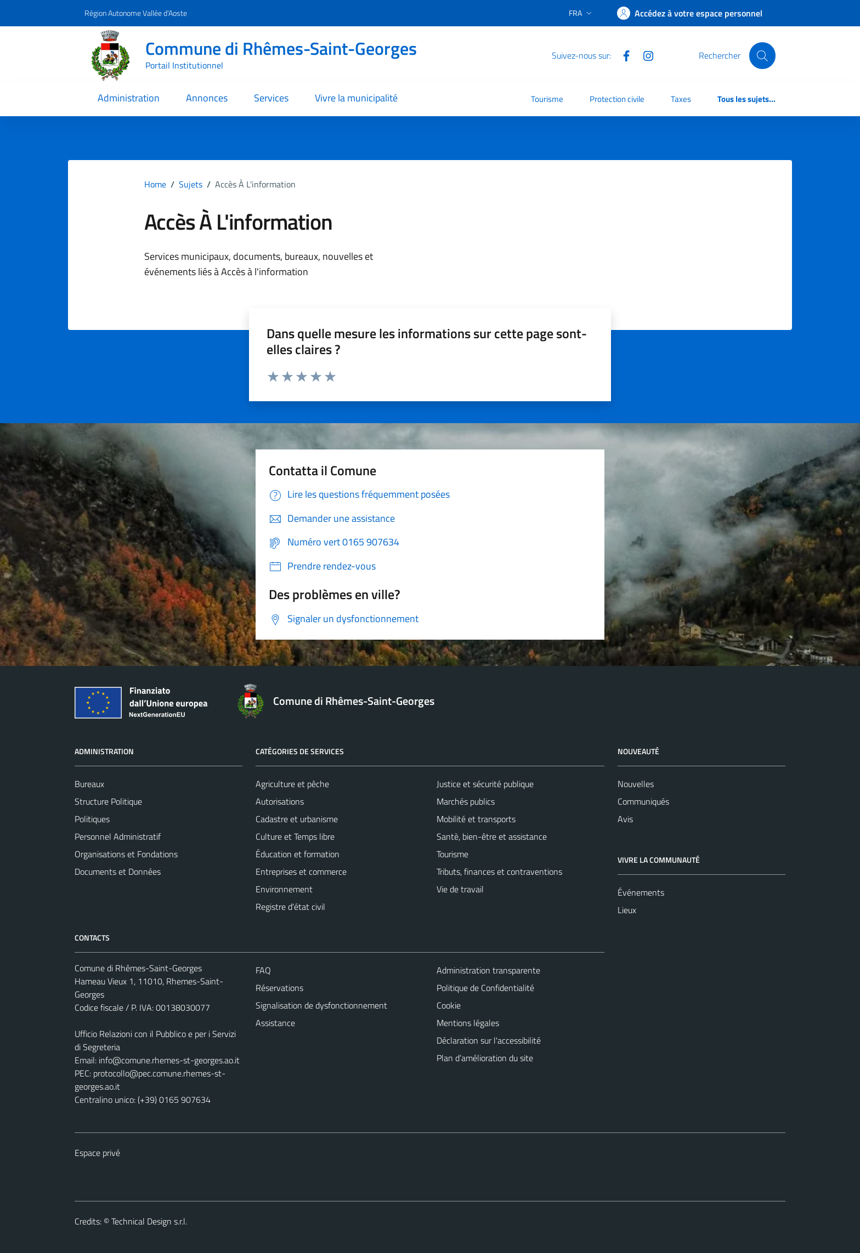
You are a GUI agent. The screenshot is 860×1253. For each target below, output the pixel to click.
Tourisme (547, 99)
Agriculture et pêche (292, 783)
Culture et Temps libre (295, 836)
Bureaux (89, 783)
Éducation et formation (298, 854)
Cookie (449, 1005)
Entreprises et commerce (301, 871)
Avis (625, 818)
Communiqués (643, 801)
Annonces (207, 97)
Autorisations (280, 801)
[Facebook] (622, 54)
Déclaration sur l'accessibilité (489, 1040)
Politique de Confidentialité (485, 987)
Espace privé (97, 1152)
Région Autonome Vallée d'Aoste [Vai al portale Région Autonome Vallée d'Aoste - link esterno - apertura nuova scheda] (135, 13)
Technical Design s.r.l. (149, 1221)
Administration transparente (488, 970)
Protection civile (617, 99)
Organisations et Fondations (126, 854)
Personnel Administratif (118, 836)
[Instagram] (644, 54)
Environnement (284, 889)
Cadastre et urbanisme (297, 818)
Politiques (92, 818)
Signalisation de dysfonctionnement (321, 1005)
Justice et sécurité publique (485, 783)
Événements (641, 892)
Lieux (627, 909)
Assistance (275, 1022)
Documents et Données (118, 871)
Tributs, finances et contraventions (499, 871)
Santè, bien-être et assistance (492, 836)
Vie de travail (460, 889)
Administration (129, 97)
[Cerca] (762, 55)
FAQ (263, 970)
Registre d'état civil (290, 906)
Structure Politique (108, 801)
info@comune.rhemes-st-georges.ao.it (169, 1060)
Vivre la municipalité (356, 97)
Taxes (681, 99)
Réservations (279, 987)
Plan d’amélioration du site (485, 1057)
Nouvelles (636, 783)
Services (271, 97)
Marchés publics (466, 801)
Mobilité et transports (476, 818)
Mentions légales (468, 1022)
